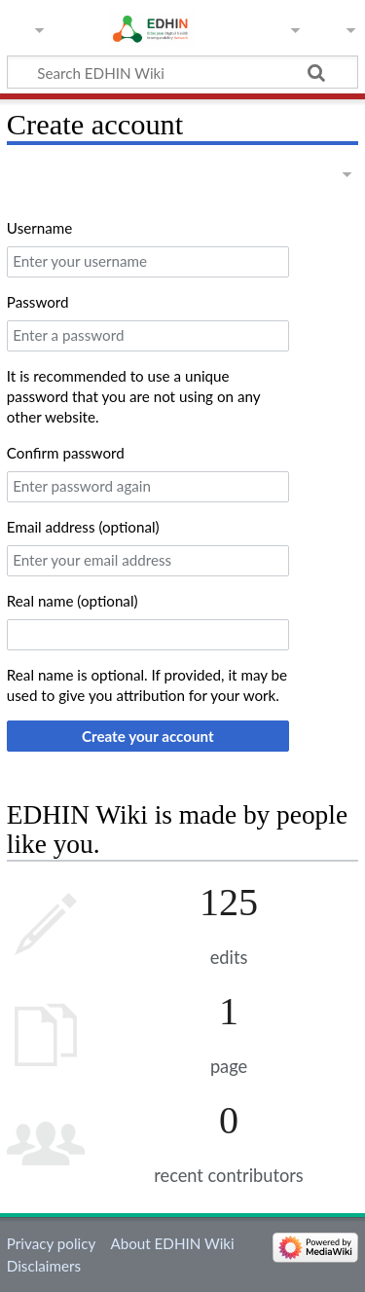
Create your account (148, 736)
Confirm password (66, 452)
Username (39, 228)
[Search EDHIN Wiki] (182, 72)
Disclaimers (44, 1265)
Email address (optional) (83, 526)
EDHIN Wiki (138, 27)
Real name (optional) (72, 600)
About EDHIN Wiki (172, 1243)
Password (38, 302)
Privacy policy (51, 1243)
